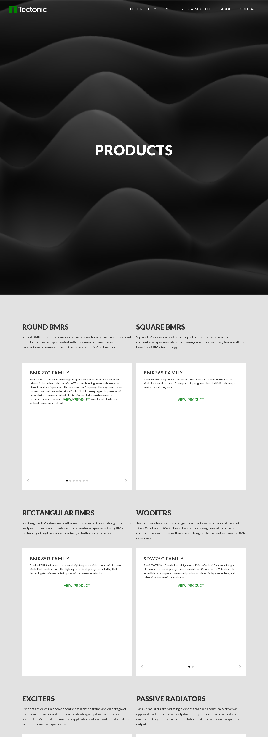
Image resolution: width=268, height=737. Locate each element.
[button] (28, 481)
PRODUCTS (172, 9)
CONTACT (249, 9)
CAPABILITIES (202, 9)
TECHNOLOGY (143, 9)
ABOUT (228, 9)
